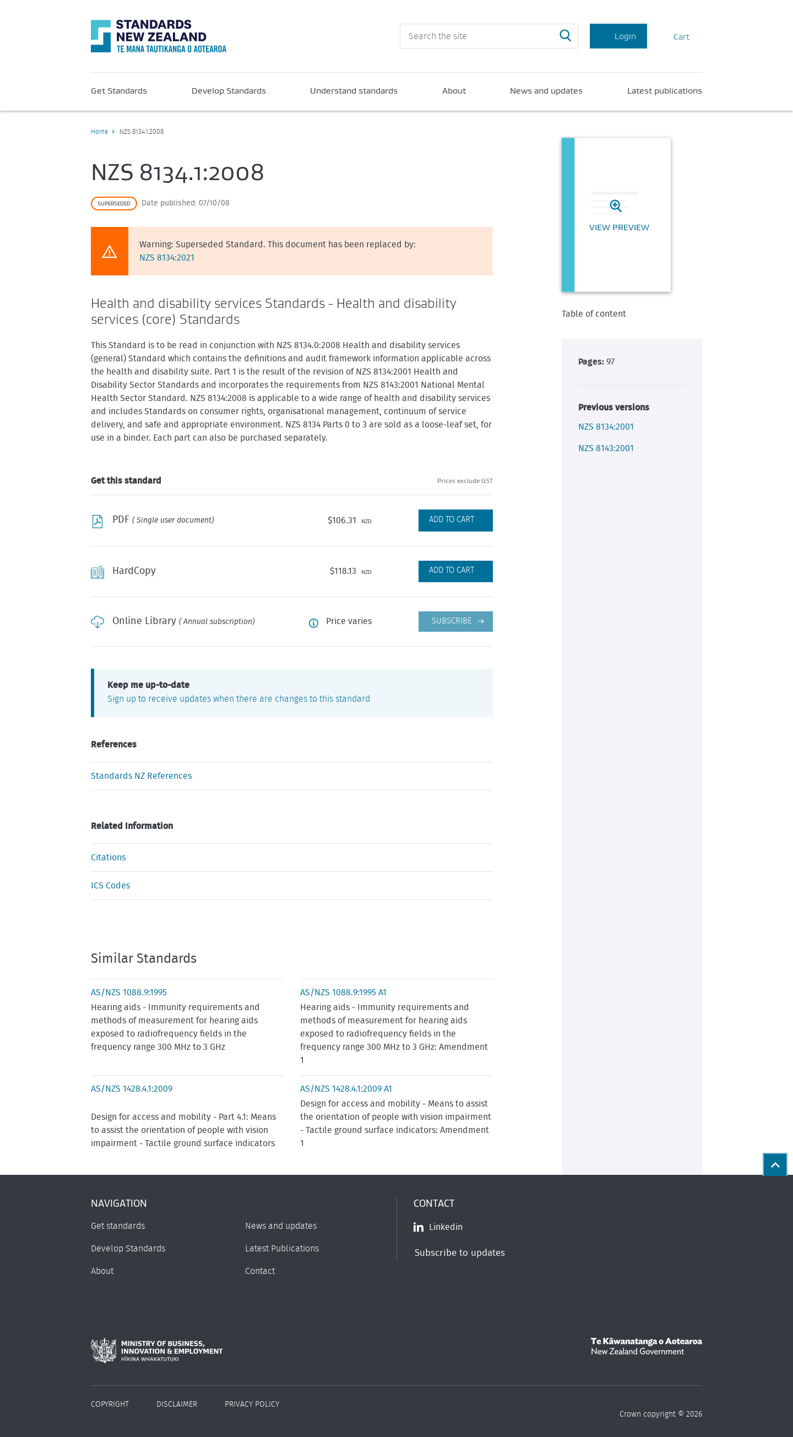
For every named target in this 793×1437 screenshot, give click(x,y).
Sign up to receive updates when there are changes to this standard (238, 699)
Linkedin (438, 1227)
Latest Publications (282, 1248)
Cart (674, 36)
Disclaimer (176, 1404)
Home (99, 131)
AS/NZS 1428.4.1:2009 (131, 1088)
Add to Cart (451, 520)
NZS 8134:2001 (606, 426)
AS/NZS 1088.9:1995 (129, 992)
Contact (260, 1271)
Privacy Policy (252, 1404)
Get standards (118, 1226)
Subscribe (452, 621)
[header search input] (489, 36)
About (454, 90)
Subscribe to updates (460, 1252)
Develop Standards (229, 90)
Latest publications (664, 90)
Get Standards (119, 90)
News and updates (546, 90)
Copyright (110, 1404)
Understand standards (354, 90)
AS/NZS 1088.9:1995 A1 (343, 992)
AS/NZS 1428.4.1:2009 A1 (346, 1088)
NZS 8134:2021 (166, 257)
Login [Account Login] (618, 35)
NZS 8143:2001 (606, 448)
